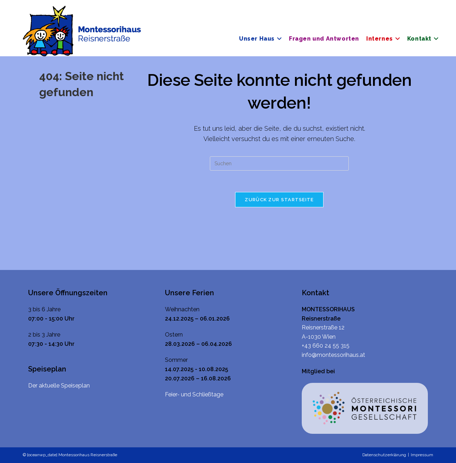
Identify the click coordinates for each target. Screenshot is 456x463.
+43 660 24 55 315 (325, 345)
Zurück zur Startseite (279, 199)
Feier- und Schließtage (194, 394)
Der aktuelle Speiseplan (59, 385)
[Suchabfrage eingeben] (279, 163)
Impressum (422, 454)
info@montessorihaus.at (333, 355)
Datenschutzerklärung (384, 454)
